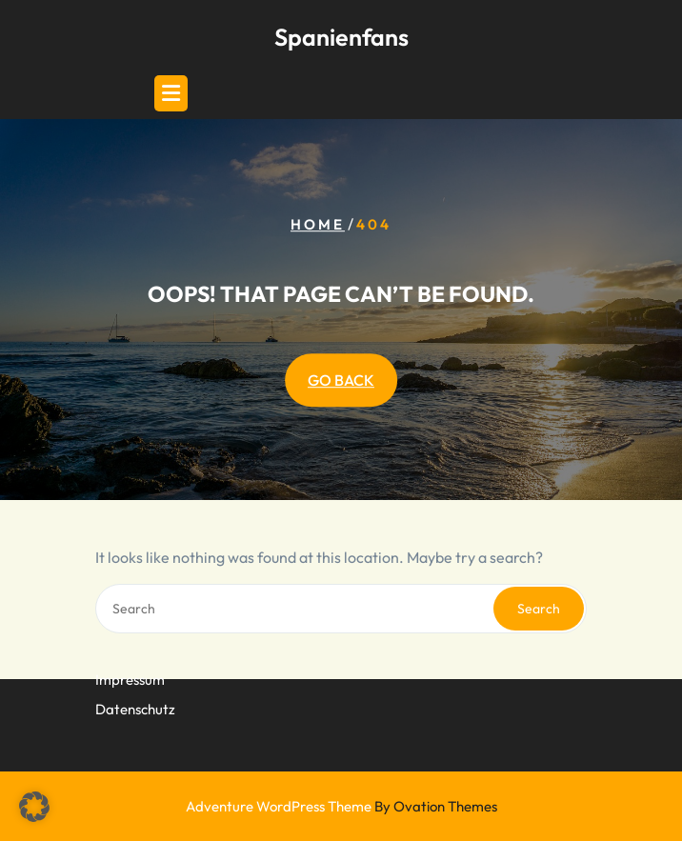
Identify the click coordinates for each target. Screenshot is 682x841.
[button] (34, 806)
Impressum (130, 669)
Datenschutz (135, 699)
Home (318, 224)
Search (538, 608)
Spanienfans (341, 37)
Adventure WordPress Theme (341, 806)
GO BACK (341, 380)
